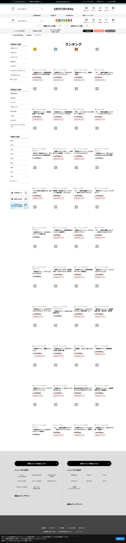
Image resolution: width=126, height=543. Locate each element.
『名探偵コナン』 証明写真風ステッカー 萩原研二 (83, 270)
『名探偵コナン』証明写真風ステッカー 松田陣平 (63, 231)
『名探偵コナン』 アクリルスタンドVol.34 (41, 272)
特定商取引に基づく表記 (49, 531)
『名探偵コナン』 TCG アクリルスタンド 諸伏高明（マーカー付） (83, 311)
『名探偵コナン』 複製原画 (103, 348)
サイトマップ (79, 531)
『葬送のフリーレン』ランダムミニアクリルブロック (83, 152)
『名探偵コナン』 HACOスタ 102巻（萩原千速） (62, 349)
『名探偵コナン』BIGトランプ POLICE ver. (62, 389)
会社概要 (43, 528)
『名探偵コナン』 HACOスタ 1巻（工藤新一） (104, 429)
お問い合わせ (82, 528)
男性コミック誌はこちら (37, 463)
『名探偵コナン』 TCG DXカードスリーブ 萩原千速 (42, 233)
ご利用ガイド (100, 1)
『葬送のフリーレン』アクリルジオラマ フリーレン (42, 389)
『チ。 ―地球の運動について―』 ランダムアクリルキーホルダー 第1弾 (104, 114)
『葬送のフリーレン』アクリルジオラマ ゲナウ (83, 231)
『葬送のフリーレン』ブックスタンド (104, 192)
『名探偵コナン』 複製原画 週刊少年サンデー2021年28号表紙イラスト (41, 74)
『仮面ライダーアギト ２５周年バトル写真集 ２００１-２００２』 (63, 153)
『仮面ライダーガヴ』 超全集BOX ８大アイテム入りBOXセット (63, 271)
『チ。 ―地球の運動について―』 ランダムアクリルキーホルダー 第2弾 (104, 74)
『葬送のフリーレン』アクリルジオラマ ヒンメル (104, 270)
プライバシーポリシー (16, 540)
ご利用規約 (61, 528)
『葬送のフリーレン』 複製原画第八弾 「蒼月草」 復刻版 (104, 310)
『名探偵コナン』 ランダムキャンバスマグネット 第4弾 (83, 429)
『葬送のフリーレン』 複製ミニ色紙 (83, 73)
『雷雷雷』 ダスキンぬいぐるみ (83, 349)
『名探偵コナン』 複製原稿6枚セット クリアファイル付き (62, 113)
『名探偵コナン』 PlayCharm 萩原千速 (62, 312)
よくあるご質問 (111, 1)
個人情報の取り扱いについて (65, 531)
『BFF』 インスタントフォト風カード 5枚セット (84, 113)
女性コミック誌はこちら (89, 463)
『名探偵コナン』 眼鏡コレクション (41, 349)
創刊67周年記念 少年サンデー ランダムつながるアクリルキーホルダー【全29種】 (83, 390)
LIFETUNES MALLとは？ (63, 1)
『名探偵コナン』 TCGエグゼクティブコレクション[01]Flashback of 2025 (62, 74)
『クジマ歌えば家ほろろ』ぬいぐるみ (42, 192)
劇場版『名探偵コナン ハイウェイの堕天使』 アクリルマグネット (62, 192)
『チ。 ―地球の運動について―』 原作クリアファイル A (62, 429)
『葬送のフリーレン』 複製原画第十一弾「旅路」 (41, 113)
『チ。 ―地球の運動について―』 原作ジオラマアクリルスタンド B (83, 192)
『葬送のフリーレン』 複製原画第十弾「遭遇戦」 (104, 389)
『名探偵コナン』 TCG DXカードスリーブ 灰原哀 (42, 430)
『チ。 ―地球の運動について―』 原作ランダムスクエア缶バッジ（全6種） (104, 232)
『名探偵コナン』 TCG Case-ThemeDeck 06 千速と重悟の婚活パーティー (104, 155)
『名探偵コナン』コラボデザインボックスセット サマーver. (42, 310)
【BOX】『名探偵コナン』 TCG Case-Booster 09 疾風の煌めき (42, 155)
